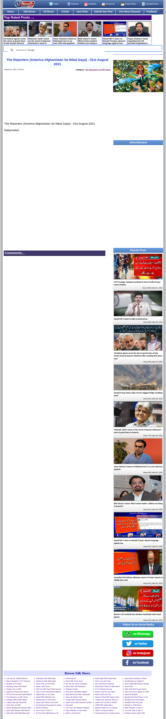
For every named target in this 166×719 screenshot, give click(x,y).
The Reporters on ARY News (98, 70)
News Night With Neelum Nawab (137, 684)
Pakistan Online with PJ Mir (135, 713)
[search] (55, 50)
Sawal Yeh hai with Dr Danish (106, 702)
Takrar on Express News (104, 710)
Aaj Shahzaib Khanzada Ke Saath (48, 705)
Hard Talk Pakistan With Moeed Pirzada (18, 711)
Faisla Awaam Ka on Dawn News (107, 713)
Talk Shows (29, 11)
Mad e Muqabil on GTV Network (18, 681)
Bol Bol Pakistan (42, 708)
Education (69, 705)
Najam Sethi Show (43, 686)
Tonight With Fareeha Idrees (76, 700)
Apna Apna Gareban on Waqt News (136, 679)
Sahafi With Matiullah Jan (45, 697)
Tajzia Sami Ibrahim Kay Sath (47, 702)
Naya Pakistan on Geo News (76, 710)
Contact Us (110, 4)
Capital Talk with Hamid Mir (17, 702)
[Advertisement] (57, 99)
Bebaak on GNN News (133, 705)
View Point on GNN (14, 705)
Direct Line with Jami (103, 681)
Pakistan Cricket (72, 689)
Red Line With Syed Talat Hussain (48, 689)
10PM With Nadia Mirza (104, 705)
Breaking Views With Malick (17, 686)
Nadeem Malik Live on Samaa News (106, 708)
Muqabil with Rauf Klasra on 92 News (136, 697)
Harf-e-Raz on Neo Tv (44, 710)
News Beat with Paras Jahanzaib (78, 694)
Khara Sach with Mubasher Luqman (76, 687)
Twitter (56, 4)
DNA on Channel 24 (73, 713)
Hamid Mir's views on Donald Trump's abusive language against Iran (114, 32)
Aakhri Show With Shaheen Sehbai (79, 702)
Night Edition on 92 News (45, 694)
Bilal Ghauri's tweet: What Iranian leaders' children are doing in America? (90, 33)
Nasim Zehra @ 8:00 (103, 694)
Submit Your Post (103, 11)
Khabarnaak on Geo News (46, 700)
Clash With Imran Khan (74, 681)
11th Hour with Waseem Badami (77, 708)
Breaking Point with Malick (134, 700)
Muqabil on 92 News (14, 684)
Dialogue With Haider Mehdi (17, 700)
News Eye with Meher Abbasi (76, 692)
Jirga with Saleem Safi (74, 697)
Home (10, 11)
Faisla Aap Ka (71, 678)
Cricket (65, 11)
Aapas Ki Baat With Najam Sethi (107, 697)
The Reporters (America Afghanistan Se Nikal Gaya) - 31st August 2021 (57, 62)
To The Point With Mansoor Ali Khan (47, 713)
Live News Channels (129, 11)
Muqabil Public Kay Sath (134, 702)
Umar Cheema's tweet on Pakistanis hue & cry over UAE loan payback (65, 32)
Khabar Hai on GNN (14, 689)
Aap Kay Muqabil (131, 694)
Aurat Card (129, 686)
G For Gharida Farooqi (103, 689)
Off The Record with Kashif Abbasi (19, 694)
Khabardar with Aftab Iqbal (46, 678)
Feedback (151, 11)
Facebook (75, 4)
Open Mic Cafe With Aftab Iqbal (18, 713)
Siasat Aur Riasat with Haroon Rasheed (18, 692)
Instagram (92, 4)
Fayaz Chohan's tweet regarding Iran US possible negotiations (139, 32)
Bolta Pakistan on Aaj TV (134, 708)
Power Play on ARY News (45, 684)
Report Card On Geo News (105, 692)
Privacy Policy (130, 4)
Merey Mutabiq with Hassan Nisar (19, 708)
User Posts (82, 11)
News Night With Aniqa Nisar (106, 678)
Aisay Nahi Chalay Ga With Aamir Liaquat (107, 687)
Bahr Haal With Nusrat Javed (135, 689)
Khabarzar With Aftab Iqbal (46, 681)
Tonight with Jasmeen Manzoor (106, 700)
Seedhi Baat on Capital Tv (134, 681)
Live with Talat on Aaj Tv (134, 710)
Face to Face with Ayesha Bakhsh (48, 692)
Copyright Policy (152, 4)
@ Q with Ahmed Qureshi (104, 684)
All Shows (48, 11)
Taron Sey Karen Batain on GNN (137, 692)
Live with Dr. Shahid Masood (17, 678)
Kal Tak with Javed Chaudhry (76, 684)
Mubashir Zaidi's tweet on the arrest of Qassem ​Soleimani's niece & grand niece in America (40, 33)
